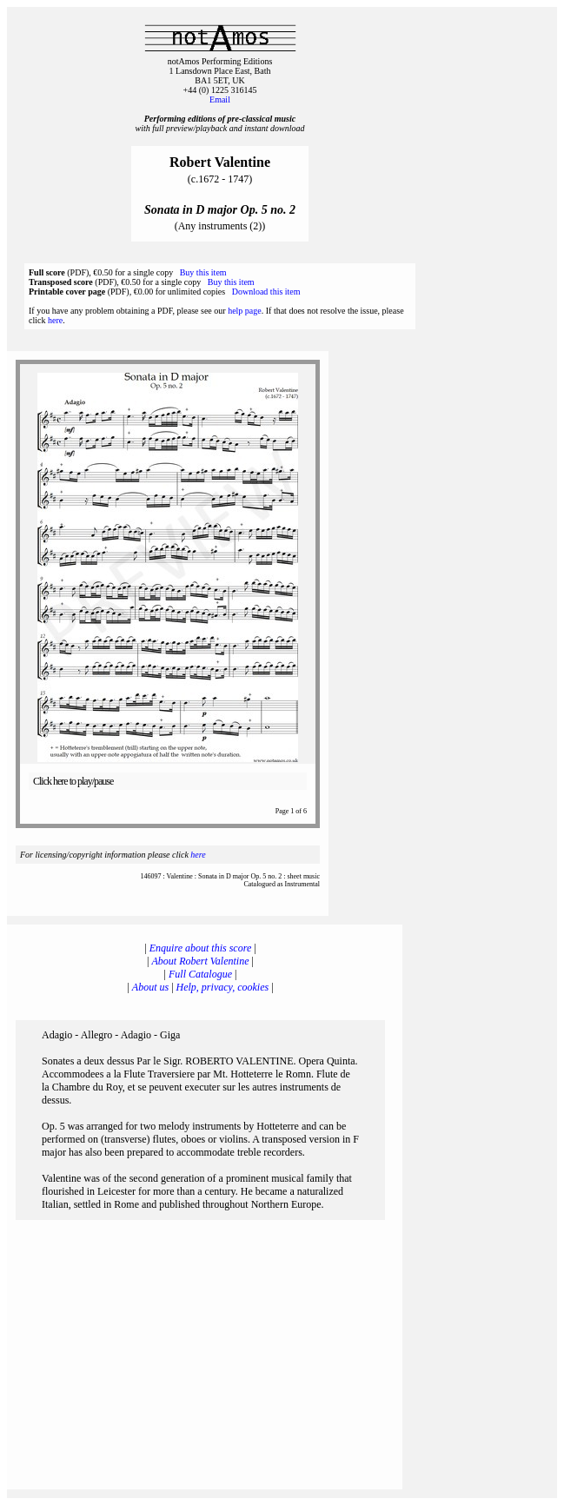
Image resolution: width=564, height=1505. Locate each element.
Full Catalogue (200, 974)
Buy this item (203, 272)
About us (150, 987)
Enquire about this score (200, 948)
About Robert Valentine (200, 961)
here (55, 320)
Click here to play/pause (73, 781)
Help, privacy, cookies (222, 987)
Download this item (266, 291)
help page (245, 310)
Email (219, 99)
